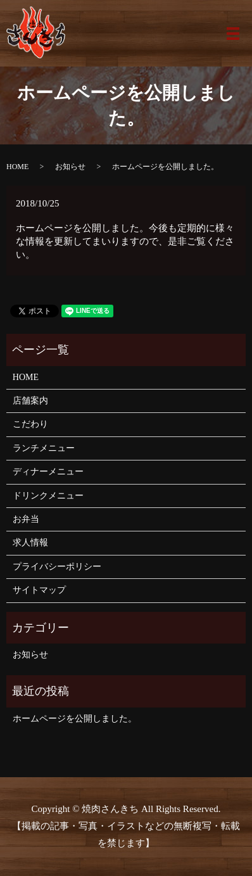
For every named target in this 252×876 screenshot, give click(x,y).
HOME (17, 166)
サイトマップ (39, 590)
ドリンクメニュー (48, 495)
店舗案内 (30, 400)
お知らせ (70, 166)
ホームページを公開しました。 (75, 718)
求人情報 (30, 542)
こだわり (30, 424)
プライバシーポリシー (57, 566)
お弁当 (26, 519)
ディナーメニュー (48, 471)
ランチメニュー (44, 448)
